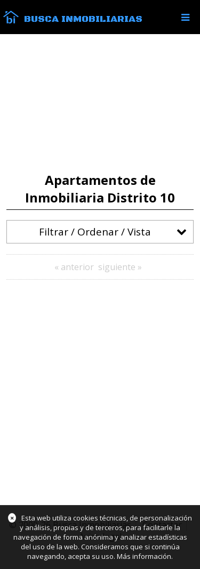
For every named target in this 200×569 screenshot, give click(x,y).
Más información (144, 556)
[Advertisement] (100, 103)
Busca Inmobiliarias (83, 19)
